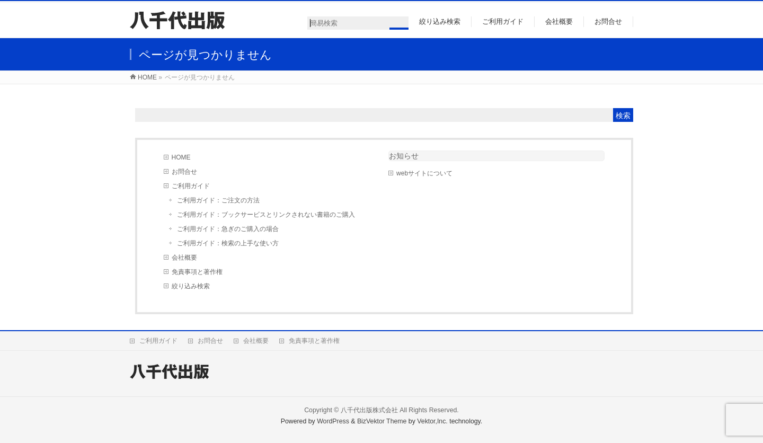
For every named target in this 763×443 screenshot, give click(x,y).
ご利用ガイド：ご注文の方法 (218, 200)
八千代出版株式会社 (369, 410)
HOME (181, 157)
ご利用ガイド (191, 186)
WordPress (333, 421)
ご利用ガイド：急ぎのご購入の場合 (228, 229)
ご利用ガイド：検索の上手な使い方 (228, 243)
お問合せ (184, 171)
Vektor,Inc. (432, 421)
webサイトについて (424, 173)
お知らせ (404, 156)
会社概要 (184, 257)
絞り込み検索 (191, 286)
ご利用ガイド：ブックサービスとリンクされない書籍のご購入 (266, 214)
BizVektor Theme (382, 421)
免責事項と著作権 (197, 272)
